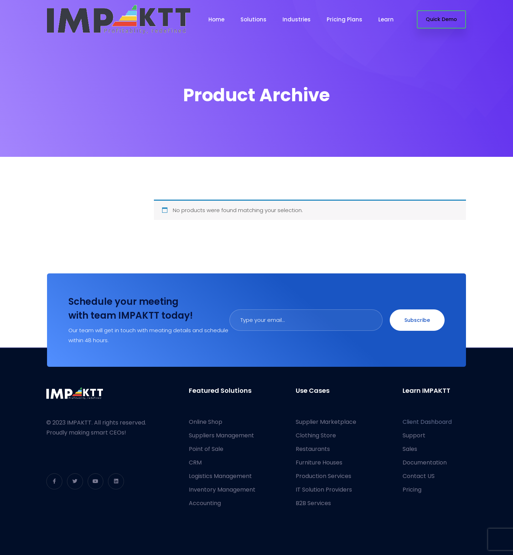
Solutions (253, 19)
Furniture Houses (319, 462)
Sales (410, 449)
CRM (195, 462)
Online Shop (205, 422)
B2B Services (313, 503)
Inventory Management (222, 489)
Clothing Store (316, 435)
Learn (386, 19)
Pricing (412, 489)
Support (414, 435)
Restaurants (313, 449)
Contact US (419, 476)
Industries (297, 19)
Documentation (425, 462)
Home (216, 19)
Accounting (205, 503)
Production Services (323, 476)
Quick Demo (441, 19)
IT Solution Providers (324, 489)
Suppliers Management (221, 435)
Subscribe (417, 320)
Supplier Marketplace (326, 422)
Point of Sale (206, 449)
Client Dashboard (427, 422)
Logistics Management (220, 476)
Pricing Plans (344, 19)
